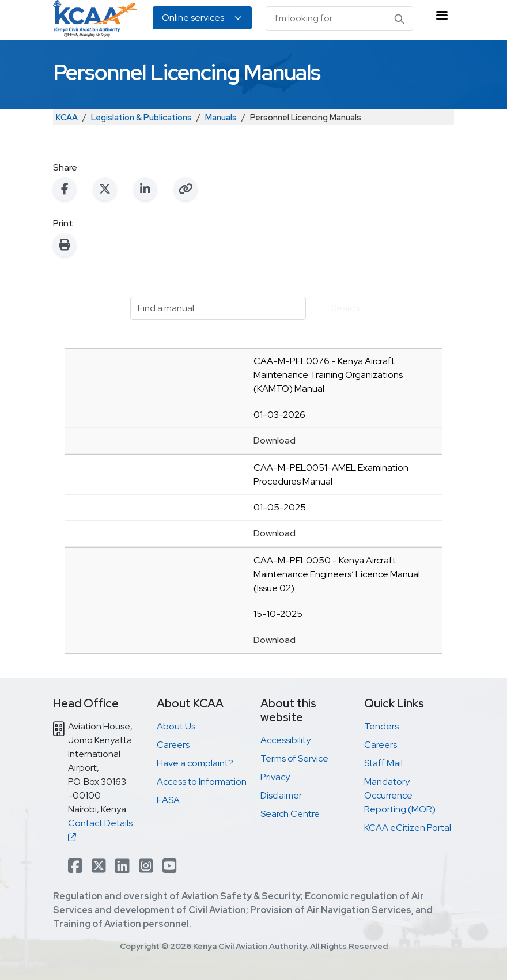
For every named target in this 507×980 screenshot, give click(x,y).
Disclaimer (281, 795)
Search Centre (290, 814)
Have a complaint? (195, 763)
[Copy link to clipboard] (185, 188)
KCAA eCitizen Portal (407, 828)
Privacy (275, 777)
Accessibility (285, 740)
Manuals (221, 117)
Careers (173, 745)
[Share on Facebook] (64, 188)
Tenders (381, 726)
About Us (176, 726)
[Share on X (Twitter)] (104, 188)
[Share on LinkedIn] (145, 188)
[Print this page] (64, 244)
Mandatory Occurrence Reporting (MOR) (400, 795)
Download (275, 440)
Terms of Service (294, 758)
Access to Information (202, 781)
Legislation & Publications (141, 117)
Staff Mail (383, 763)
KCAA (67, 117)
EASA (168, 800)
